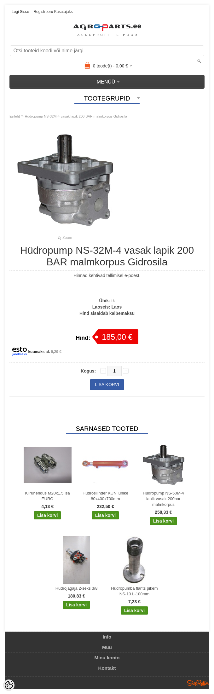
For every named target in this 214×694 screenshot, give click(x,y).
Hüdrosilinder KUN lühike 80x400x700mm (105, 496)
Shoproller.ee (198, 683)
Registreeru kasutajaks (52, 11)
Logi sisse (20, 11)
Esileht (14, 116)
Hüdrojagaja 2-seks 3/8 (76, 588)
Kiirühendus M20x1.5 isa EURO (47, 496)
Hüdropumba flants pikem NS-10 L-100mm (134, 591)
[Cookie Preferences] (8, 685)
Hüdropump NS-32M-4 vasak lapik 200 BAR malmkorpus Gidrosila (76, 116)
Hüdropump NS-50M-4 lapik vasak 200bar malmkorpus (163, 499)
